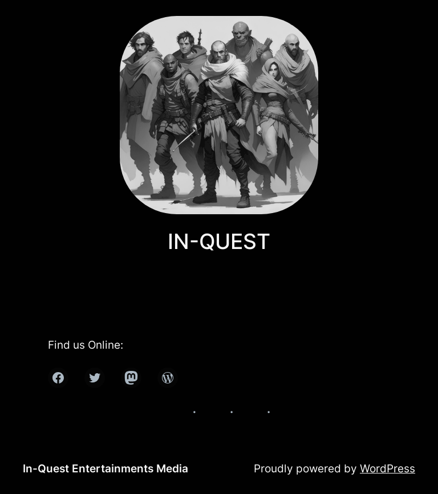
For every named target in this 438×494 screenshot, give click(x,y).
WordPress (387, 468)
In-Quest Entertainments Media (105, 468)
